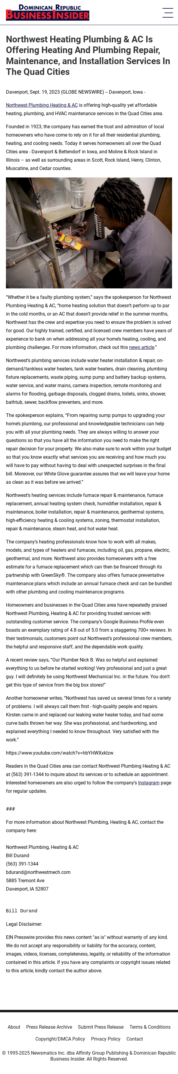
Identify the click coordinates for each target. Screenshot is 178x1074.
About (14, 1027)
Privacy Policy (106, 1039)
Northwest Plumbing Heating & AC (42, 105)
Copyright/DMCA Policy (60, 1039)
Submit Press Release (101, 1027)
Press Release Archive (49, 1027)
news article (141, 347)
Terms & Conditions (150, 1027)
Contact (135, 1039)
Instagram (149, 783)
